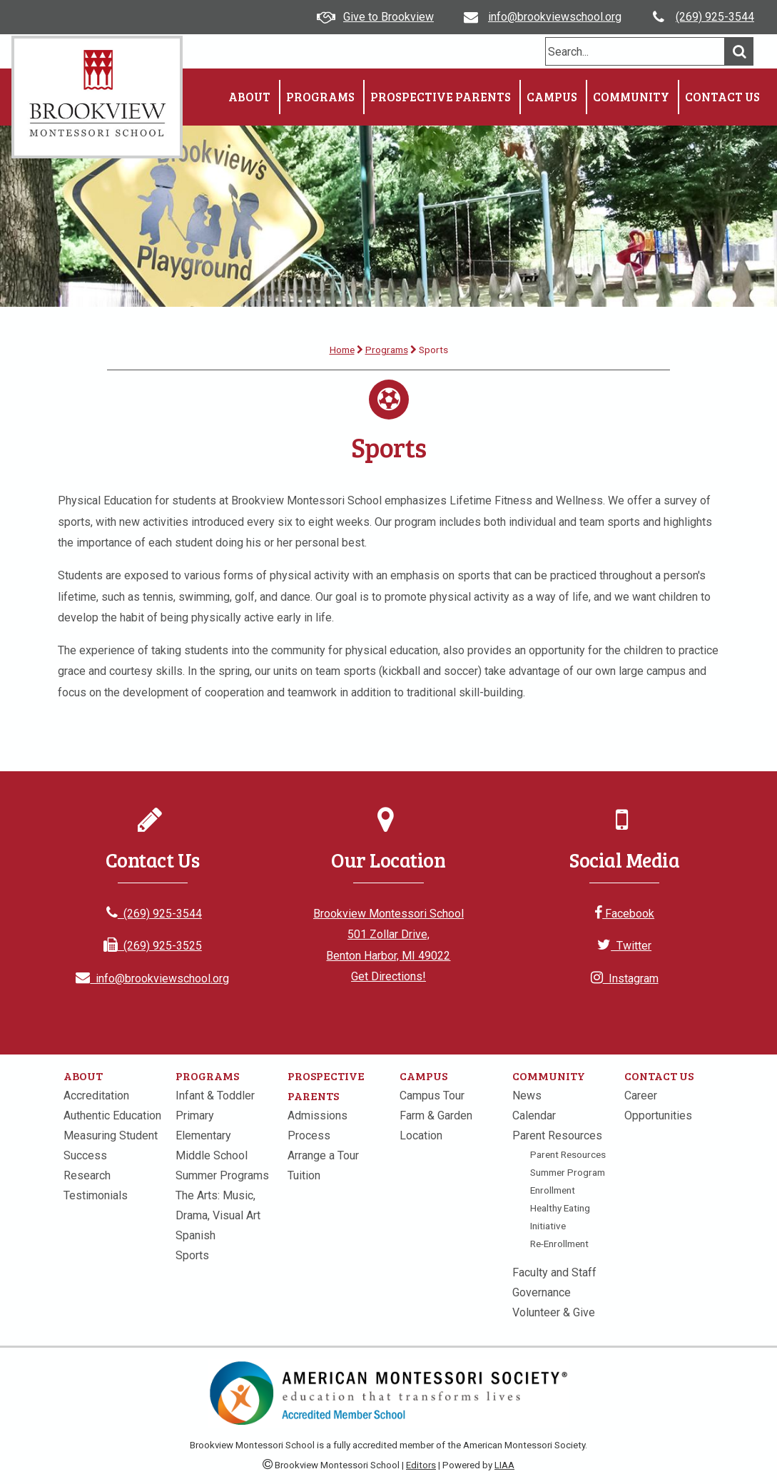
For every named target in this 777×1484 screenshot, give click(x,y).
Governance (541, 1292)
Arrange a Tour (323, 1155)
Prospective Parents (440, 96)
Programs (320, 96)
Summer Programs (222, 1175)
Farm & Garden (436, 1115)
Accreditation (96, 1095)
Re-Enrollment (559, 1243)
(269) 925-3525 (152, 945)
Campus (552, 96)
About (249, 96)
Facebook (624, 913)
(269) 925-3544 (715, 17)
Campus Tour (432, 1095)
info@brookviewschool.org (554, 17)
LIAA (504, 1465)
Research (87, 1175)
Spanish (195, 1235)
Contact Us (722, 96)
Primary (195, 1115)
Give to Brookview (388, 17)
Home (342, 349)
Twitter (624, 945)
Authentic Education (112, 1115)
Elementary (203, 1135)
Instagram (625, 978)
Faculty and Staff (554, 1272)
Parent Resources (557, 1135)
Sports (192, 1255)
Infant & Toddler (215, 1095)
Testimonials (96, 1195)
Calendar (534, 1115)
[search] (635, 51)
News (527, 1095)
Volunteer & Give (553, 1312)
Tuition (304, 1175)
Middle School (212, 1155)
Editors (421, 1465)
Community (631, 96)
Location (421, 1135)
